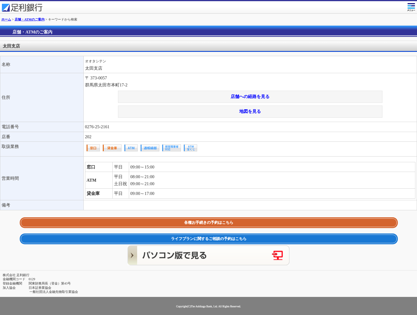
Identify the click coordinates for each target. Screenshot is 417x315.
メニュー (411, 6)
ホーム (6, 19)
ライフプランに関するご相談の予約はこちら (209, 239)
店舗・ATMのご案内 (30, 19)
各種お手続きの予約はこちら (208, 223)
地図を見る (250, 111)
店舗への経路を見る (250, 96)
